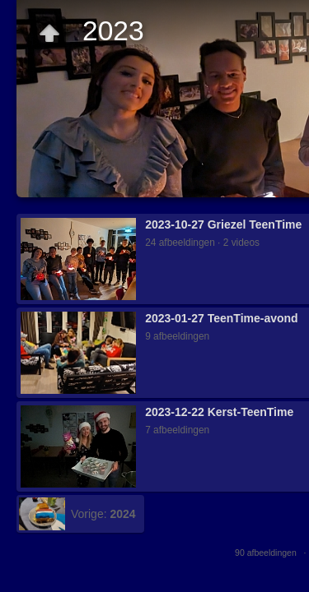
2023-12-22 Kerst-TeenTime (219, 412)
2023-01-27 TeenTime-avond (221, 318)
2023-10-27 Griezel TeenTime (223, 224)
